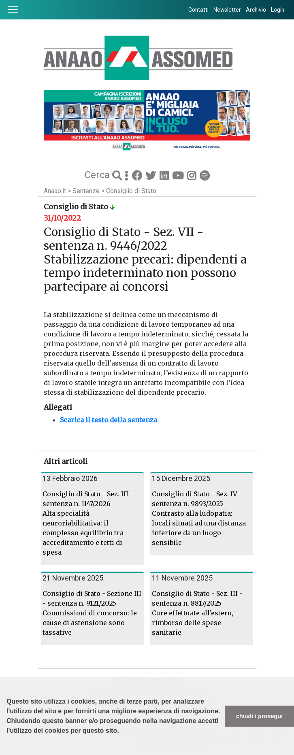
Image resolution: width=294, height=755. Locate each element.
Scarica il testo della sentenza (108, 420)
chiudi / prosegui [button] (259, 716)
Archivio (256, 9)
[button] (7, 751)
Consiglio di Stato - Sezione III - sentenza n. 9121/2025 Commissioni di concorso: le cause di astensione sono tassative (92, 612)
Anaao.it (55, 191)
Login (277, 9)
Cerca (98, 175)
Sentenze (86, 191)
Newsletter (227, 9)
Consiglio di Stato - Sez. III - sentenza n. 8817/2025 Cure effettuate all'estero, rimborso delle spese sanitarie (197, 612)
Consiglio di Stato (131, 191)
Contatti (198, 9)
